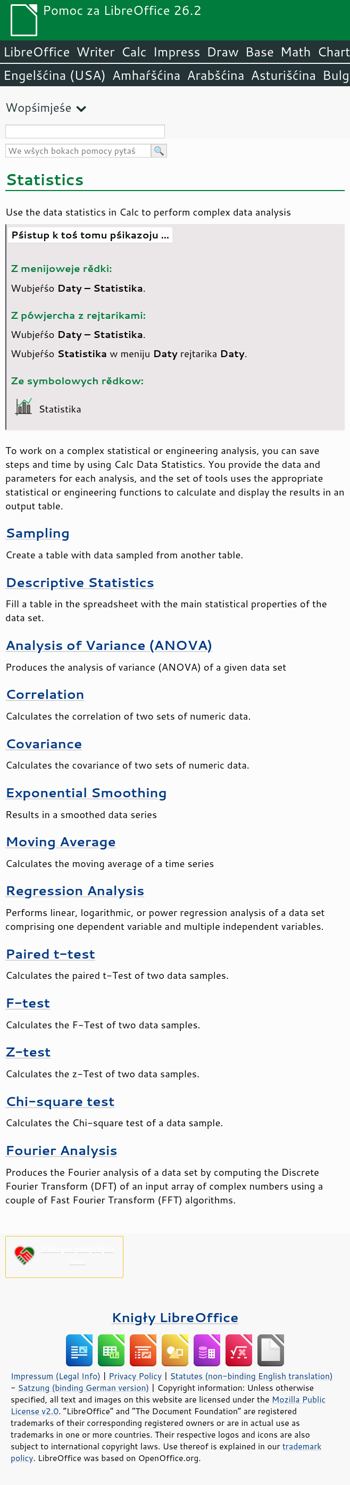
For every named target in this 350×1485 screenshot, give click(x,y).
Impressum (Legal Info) (56, 1376)
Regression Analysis (74, 890)
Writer (95, 52)
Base (259, 52)
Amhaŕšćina (146, 75)
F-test (27, 1002)
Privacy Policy (135, 1376)
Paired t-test (50, 953)
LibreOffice (36, 52)
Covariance (43, 743)
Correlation (45, 693)
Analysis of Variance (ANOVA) (108, 645)
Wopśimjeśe (38, 107)
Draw (222, 52)
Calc (134, 52)
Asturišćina (283, 75)
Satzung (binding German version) (83, 1387)
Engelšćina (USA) (54, 75)
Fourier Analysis (61, 1150)
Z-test (28, 1051)
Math (295, 52)
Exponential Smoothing (86, 792)
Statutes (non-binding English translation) (251, 1376)
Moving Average (60, 841)
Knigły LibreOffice (175, 1317)
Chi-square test (59, 1101)
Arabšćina (215, 75)
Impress (177, 52)
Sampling (37, 532)
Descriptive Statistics (79, 582)
